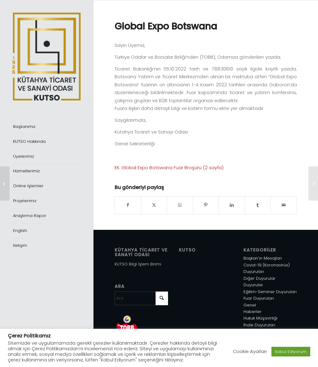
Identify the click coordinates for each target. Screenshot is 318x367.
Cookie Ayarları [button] (250, 351)
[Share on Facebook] (128, 205)
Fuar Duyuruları (258, 298)
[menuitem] (46, 127)
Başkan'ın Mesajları (262, 258)
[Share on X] (154, 205)
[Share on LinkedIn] (232, 205)
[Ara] (141, 298)
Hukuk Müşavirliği (260, 318)
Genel (249, 305)
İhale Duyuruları (259, 325)
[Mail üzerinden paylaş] (284, 205)
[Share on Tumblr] (258, 205)
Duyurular (253, 285)
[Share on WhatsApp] (180, 205)
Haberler (252, 312)
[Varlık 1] (46, 56)
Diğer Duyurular (259, 278)
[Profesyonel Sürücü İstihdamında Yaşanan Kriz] (313, 183)
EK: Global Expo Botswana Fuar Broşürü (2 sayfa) (169, 167)
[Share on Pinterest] (206, 205)
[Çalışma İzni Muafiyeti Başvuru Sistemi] (5, 183)
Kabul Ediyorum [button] (291, 352)
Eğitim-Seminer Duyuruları (270, 292)
